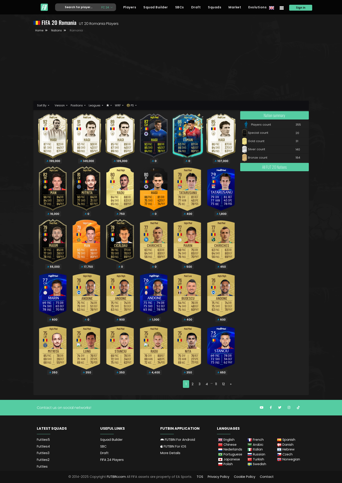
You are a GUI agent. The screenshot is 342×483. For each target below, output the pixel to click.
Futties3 (43, 453)
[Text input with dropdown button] (76, 7)
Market (234, 7)
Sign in (300, 7)
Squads (214, 7)
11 (216, 384)
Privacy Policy (218, 476)
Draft (196, 7)
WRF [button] (118, 105)
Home (39, 30)
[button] (109, 105)
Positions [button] (77, 105)
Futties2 (43, 459)
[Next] (230, 384)
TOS (200, 476)
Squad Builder (155, 7)
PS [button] (131, 105)
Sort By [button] (42, 105)
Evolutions (257, 7)
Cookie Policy (244, 476)
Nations (56, 30)
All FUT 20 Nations (274, 167)
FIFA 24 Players (112, 459)
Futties (42, 466)
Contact (267, 476)
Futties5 (43, 439)
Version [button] (60, 105)
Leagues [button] (95, 105)
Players (129, 7)
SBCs (179, 7)
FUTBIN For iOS (173, 446)
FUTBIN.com (116, 476)
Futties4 (43, 446)
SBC (103, 446)
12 (223, 384)
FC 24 (105, 7)
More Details (170, 453)
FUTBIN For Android (177, 439)
